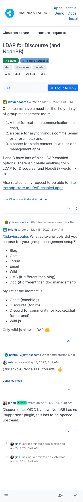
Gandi (31, 199)
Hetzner (43, 199)
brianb (12, 229)
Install (74, 18)
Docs (72, 13)
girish (12, 403)
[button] (6, 495)
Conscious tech (12, 380)
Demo (59, 13)
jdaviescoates (18, 102)
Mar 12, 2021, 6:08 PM (57, 102)
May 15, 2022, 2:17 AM (43, 362)
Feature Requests (34, 60)
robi (11, 362)
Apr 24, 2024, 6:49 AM (56, 403)
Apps (58, 8)
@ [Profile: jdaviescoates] (16, 236)
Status (71, 8)
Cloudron (15, 199)
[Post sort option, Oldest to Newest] (9, 88)
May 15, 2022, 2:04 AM (47, 229)
